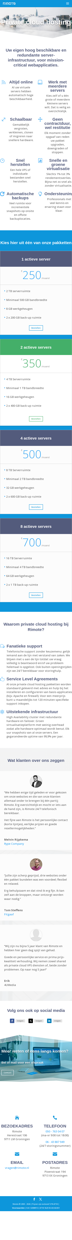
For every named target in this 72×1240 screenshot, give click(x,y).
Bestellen (36, 327)
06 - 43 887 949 (55, 1142)
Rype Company (14, 844)
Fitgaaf (9, 914)
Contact (7, 1072)
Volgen (20, 1020)
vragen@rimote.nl (17, 1168)
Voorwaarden (18, 1208)
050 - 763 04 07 (55, 1131)
